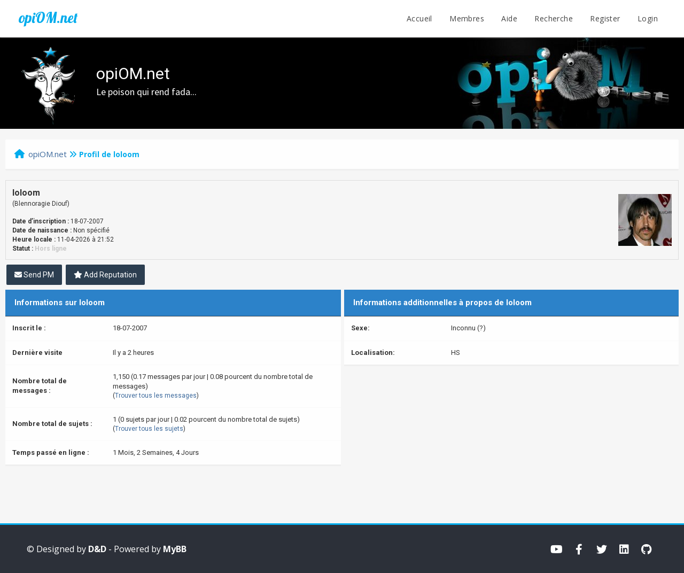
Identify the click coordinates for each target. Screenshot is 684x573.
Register (605, 18)
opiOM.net (48, 18)
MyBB (174, 549)
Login (648, 18)
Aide (509, 18)
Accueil (419, 18)
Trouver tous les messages (156, 395)
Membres (466, 18)
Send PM (34, 274)
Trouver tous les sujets (149, 428)
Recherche (553, 18)
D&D (97, 549)
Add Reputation (105, 274)
